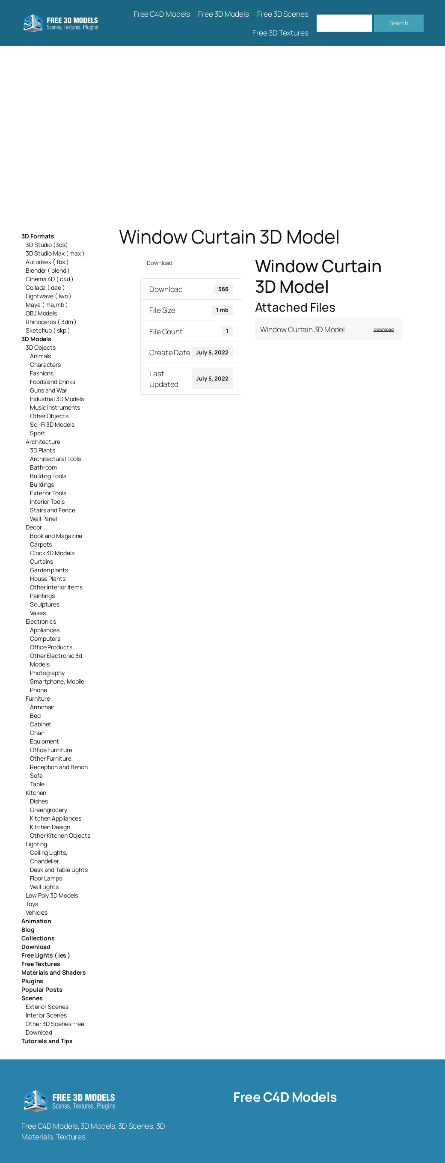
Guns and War (48, 390)
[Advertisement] (222, 136)
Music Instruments (55, 407)
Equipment (44, 741)
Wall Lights (44, 887)
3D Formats (37, 236)
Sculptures (44, 604)
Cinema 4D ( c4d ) (50, 279)
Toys (32, 904)
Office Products (51, 647)
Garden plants (49, 570)
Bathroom (43, 467)
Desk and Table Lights (59, 870)
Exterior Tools (48, 493)
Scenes (31, 998)
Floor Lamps (46, 878)
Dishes (38, 801)
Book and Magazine (56, 536)
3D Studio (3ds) (47, 245)
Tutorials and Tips (47, 1041)
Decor (34, 527)
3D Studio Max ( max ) (55, 253)
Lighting (36, 844)
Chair (37, 733)
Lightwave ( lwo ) (48, 296)
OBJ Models (41, 313)
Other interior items (56, 587)
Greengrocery (48, 810)
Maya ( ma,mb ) (47, 304)
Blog (28, 929)
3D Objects (41, 347)
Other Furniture (50, 758)
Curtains (41, 561)
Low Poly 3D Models (52, 895)
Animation (36, 921)
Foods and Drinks (52, 382)
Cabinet (40, 724)
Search (398, 23)
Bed (35, 715)
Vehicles (36, 912)
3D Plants (42, 450)
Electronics (41, 621)
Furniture (38, 698)
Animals (40, 356)
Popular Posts (41, 989)
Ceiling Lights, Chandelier (49, 856)
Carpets (41, 544)
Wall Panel (43, 519)
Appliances (44, 630)
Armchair (42, 707)
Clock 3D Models (52, 553)
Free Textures (40, 964)
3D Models (36, 339)
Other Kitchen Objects (60, 835)
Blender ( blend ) (48, 270)
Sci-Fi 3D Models (52, 424)
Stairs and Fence (52, 510)
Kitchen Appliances (55, 818)
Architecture (43, 441)
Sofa (36, 775)
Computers (45, 638)
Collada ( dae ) (45, 287)
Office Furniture (51, 750)
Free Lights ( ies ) (45, 955)
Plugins (32, 981)
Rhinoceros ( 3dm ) (51, 322)
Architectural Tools (55, 459)
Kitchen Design (50, 827)
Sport (37, 433)
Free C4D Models (285, 1097)
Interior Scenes (46, 1015)
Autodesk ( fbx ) (47, 262)
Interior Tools (47, 501)
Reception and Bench (59, 767)
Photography (47, 673)
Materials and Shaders (53, 972)
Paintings (42, 596)
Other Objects (49, 416)
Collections (38, 938)
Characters (45, 364)
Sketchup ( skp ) (48, 330)
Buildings (42, 484)
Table (37, 784)
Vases (38, 613)
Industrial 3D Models (57, 399)
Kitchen (36, 792)
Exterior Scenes (47, 1006)
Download (35, 947)
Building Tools (48, 476)
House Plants (47, 578)
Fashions (41, 373)
